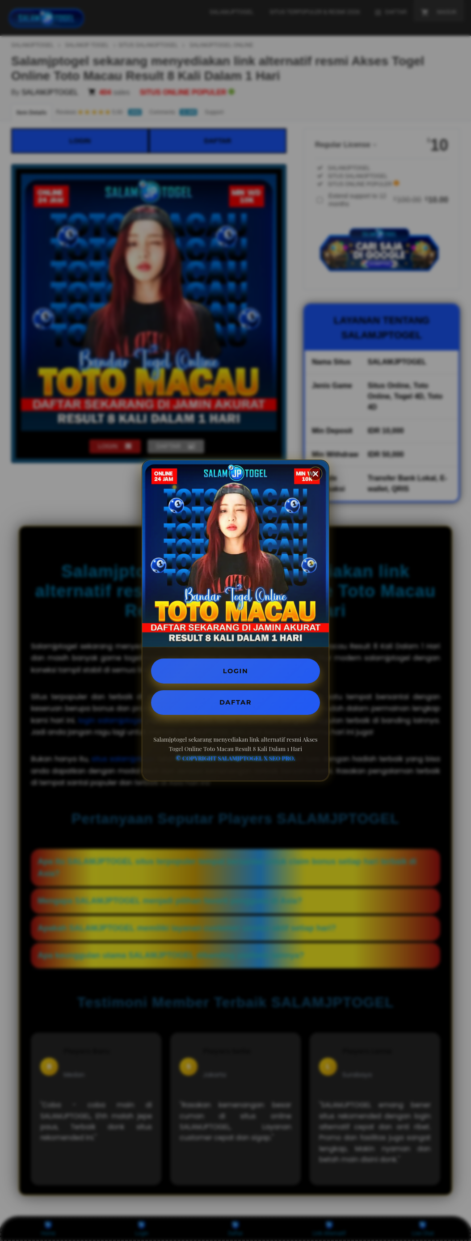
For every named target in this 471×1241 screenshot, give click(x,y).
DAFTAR (235, 703)
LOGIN (235, 670)
